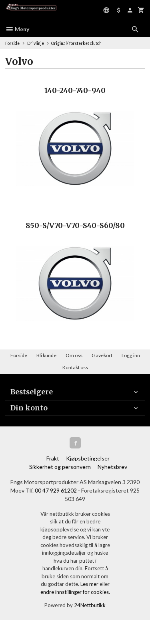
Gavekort (102, 355)
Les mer (90, 584)
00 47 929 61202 (56, 490)
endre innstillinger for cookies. (75, 592)
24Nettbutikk (90, 605)
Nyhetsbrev (112, 466)
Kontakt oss (75, 367)
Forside (12, 43)
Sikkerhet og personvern (60, 466)
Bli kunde (46, 355)
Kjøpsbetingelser (88, 458)
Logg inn (131, 355)
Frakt (52, 458)
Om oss (74, 355)
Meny (17, 29)
